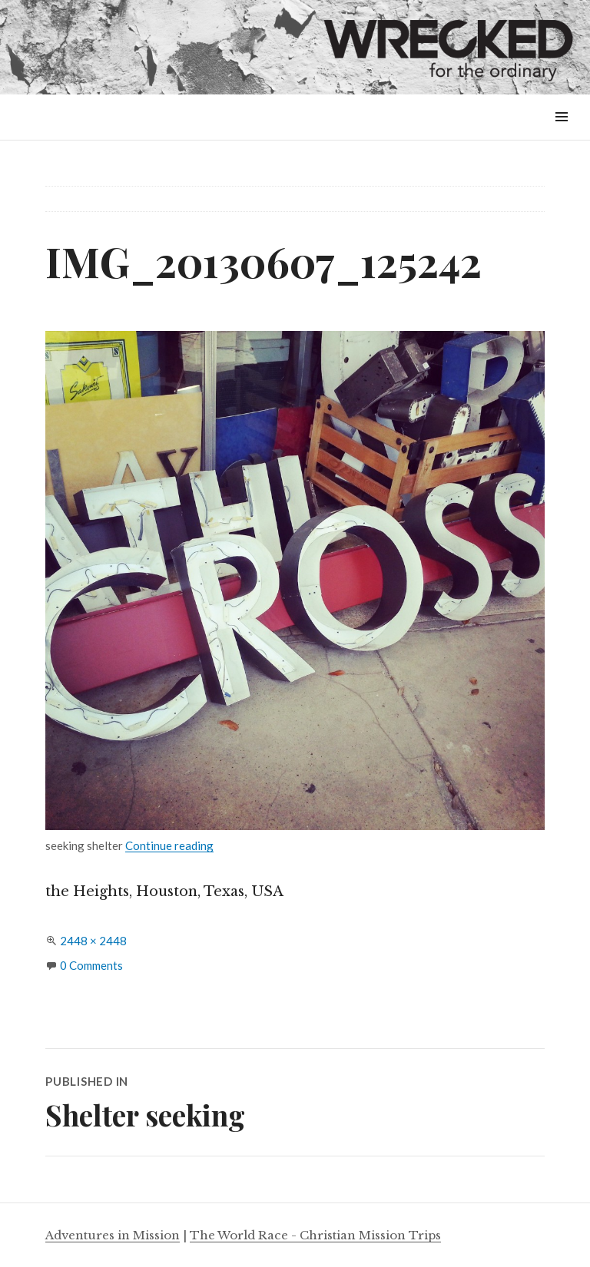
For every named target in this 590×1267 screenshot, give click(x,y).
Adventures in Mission (112, 1235)
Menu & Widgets (561, 134)
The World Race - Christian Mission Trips (315, 1235)
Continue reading (169, 845)
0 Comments (91, 965)
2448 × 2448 (93, 941)
